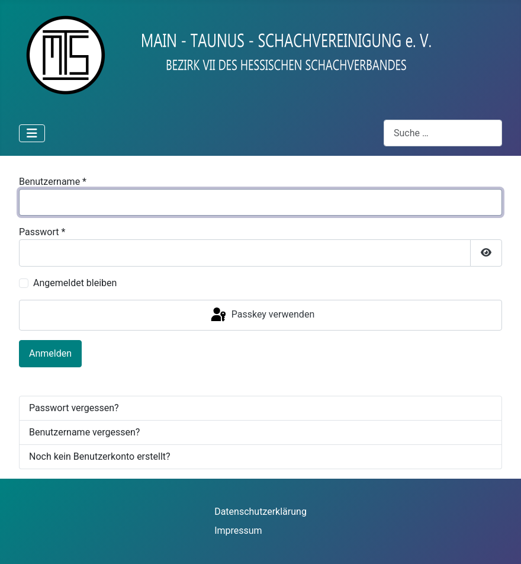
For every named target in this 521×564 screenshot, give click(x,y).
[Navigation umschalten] (32, 133)
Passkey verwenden (261, 315)
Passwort (42, 232)
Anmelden (50, 353)
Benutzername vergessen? (84, 432)
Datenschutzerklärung (260, 511)
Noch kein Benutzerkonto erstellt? (100, 456)
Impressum (238, 530)
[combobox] (443, 133)
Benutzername (52, 181)
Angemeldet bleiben (75, 283)
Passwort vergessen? (74, 408)
